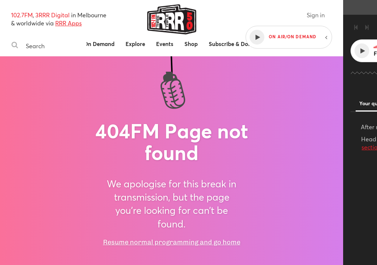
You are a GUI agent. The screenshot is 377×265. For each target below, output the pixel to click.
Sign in (350, 15)
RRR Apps (68, 23)
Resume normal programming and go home (188, 229)
